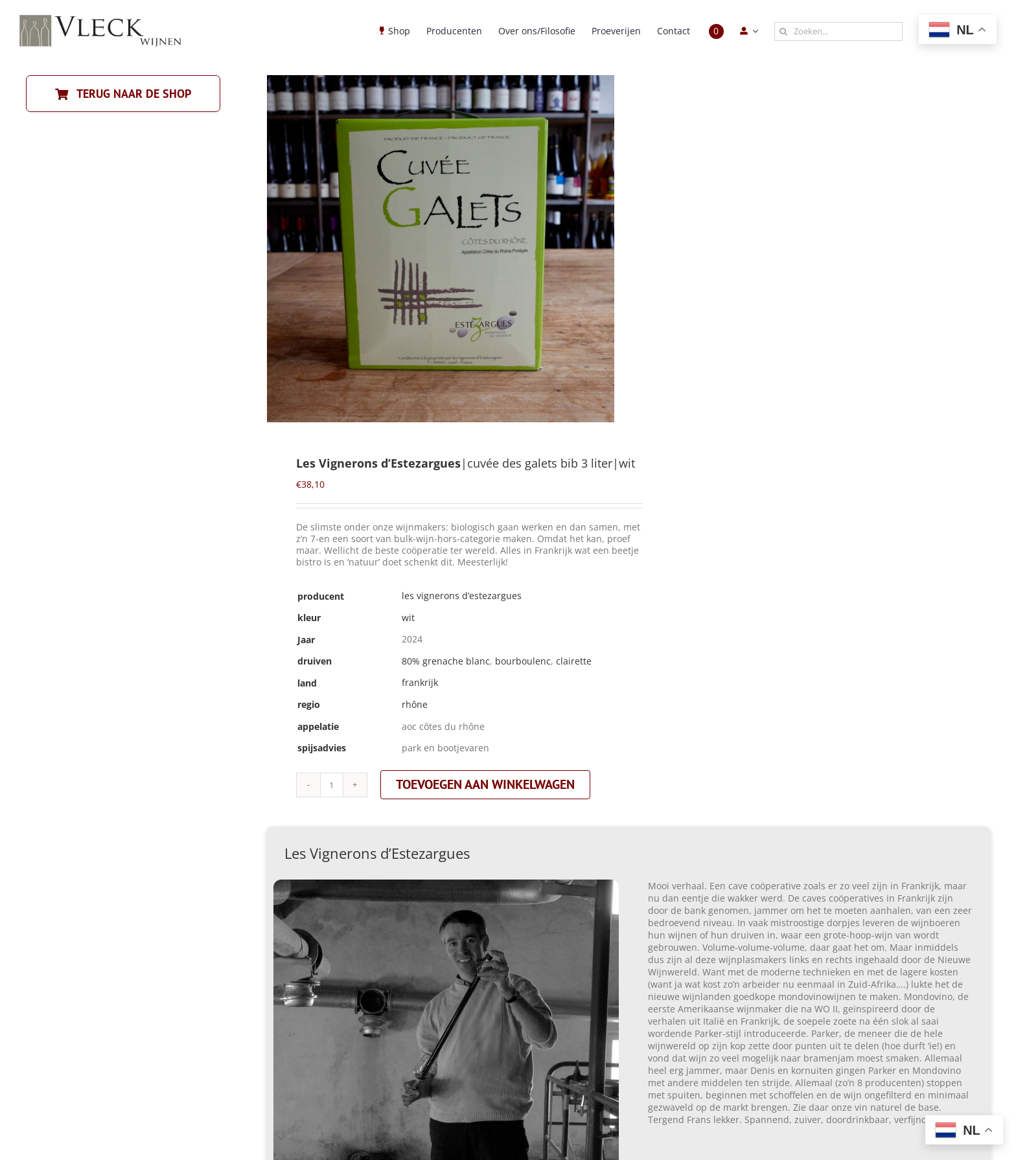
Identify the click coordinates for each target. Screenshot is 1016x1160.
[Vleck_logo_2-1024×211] (100, 18)
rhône (415, 704)
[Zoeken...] (838, 31)
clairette (574, 661)
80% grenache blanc (446, 661)
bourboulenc (523, 661)
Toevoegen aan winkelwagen (485, 784)
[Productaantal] (331, 785)
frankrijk (420, 682)
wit (408, 617)
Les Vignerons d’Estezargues (462, 595)
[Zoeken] (783, 31)
